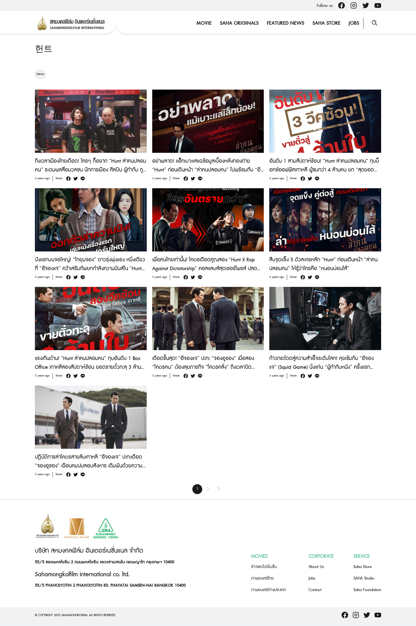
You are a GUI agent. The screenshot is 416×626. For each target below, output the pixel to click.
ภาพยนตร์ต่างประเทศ (268, 590)
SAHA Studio (363, 578)
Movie (204, 23)
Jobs (354, 23)
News (40, 74)
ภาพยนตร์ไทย (262, 578)
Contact (315, 590)
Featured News (285, 23)
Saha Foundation (367, 590)
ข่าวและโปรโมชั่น (264, 567)
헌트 (43, 49)
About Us (316, 567)
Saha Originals (239, 23)
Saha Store (326, 23)
